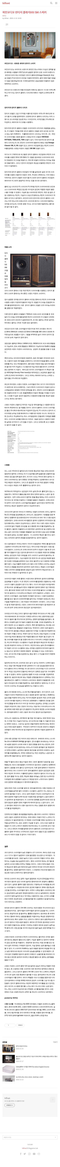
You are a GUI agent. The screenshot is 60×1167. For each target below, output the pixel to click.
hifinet (6, 3)
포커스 (4, 16)
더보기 (55, 1042)
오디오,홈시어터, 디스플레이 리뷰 (14, 1101)
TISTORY (30, 1144)
